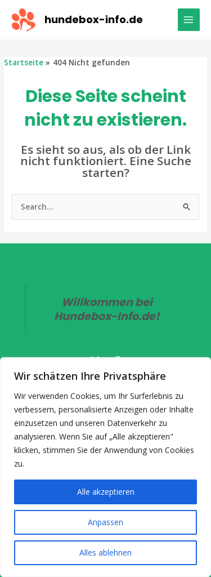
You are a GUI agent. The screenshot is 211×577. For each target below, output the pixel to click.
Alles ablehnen (105, 552)
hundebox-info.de (93, 19)
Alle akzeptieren (105, 491)
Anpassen (105, 522)
